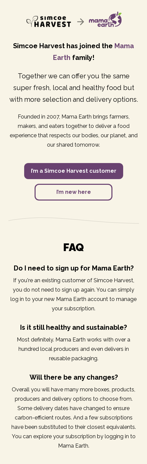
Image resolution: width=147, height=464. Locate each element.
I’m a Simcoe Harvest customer (73, 171)
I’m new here (73, 192)
